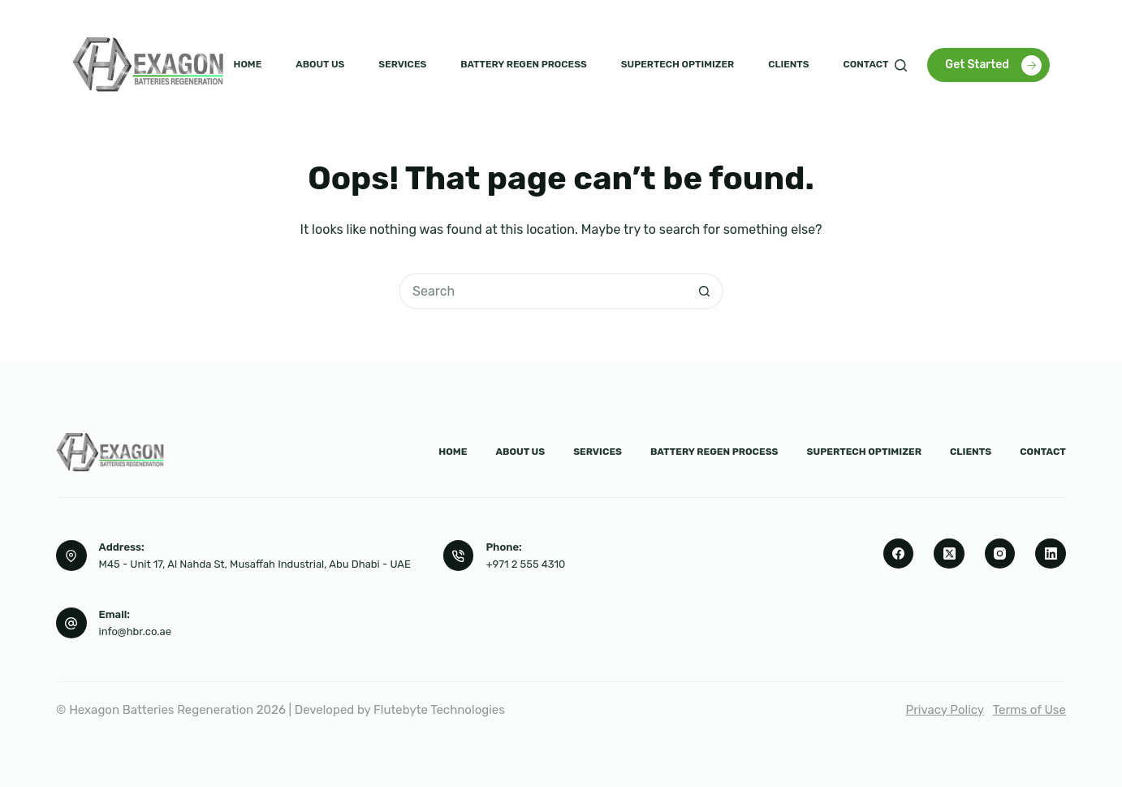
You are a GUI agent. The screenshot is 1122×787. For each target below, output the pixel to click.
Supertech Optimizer (677, 64)
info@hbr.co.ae (135, 631)
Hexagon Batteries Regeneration (161, 710)
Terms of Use (1029, 710)
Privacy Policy (945, 710)
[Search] (901, 65)
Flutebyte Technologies (439, 710)
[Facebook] (898, 553)
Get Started (993, 65)
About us (320, 64)
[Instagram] (1000, 553)
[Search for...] (543, 291)
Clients (788, 64)
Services (402, 64)
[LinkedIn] (1050, 553)
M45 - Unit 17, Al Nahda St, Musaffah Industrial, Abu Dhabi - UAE (255, 564)
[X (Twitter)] (949, 553)
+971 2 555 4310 (525, 564)
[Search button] (705, 291)
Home (248, 64)
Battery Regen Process (523, 64)
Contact (866, 64)
